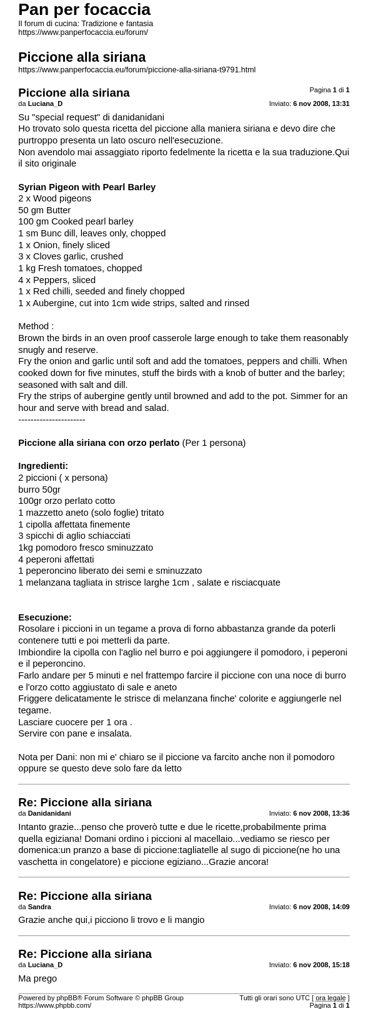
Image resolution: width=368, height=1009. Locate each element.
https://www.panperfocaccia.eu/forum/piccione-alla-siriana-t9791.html (137, 69)
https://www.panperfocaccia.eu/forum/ (83, 32)
